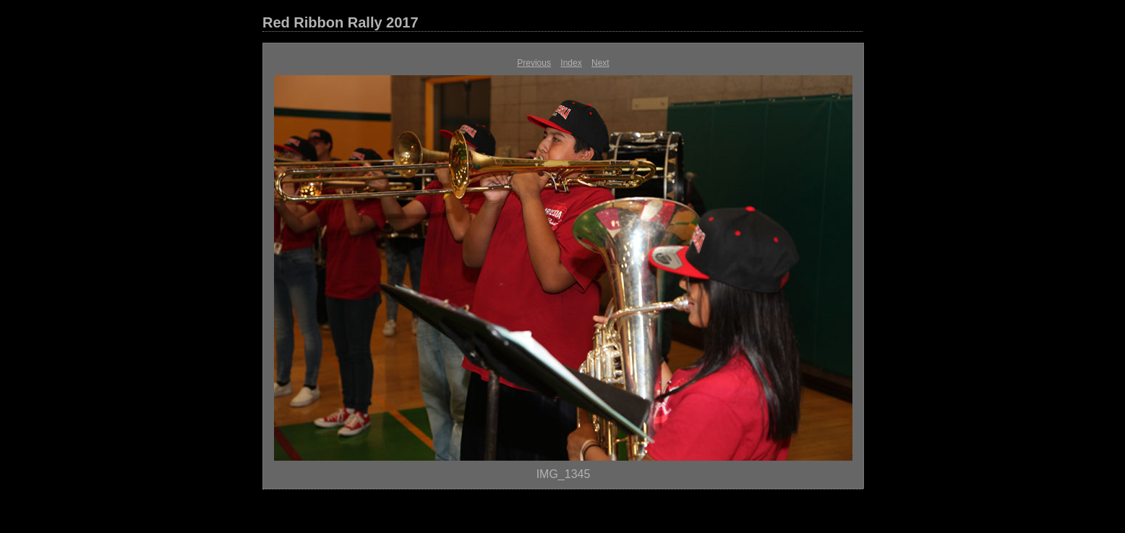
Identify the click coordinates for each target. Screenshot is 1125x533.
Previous (534, 63)
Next (600, 63)
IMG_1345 (563, 474)
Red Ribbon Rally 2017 (340, 22)
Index (570, 63)
